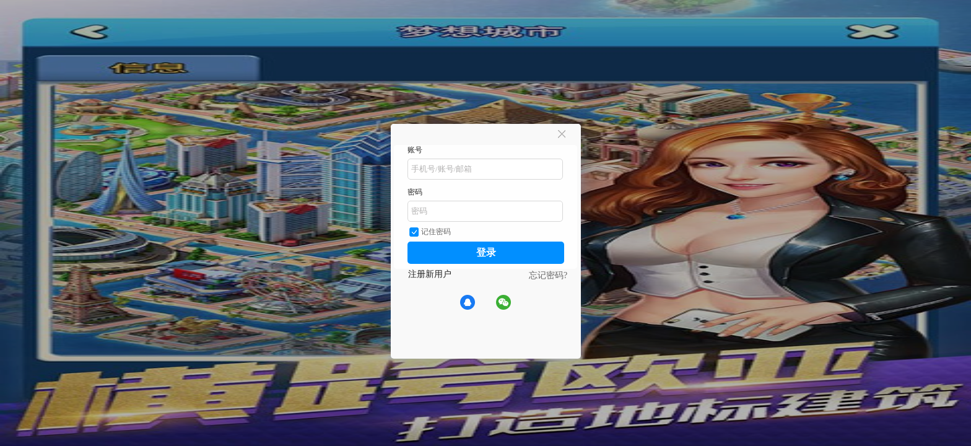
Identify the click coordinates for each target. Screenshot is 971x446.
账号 (414, 150)
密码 (414, 192)
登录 (486, 252)
